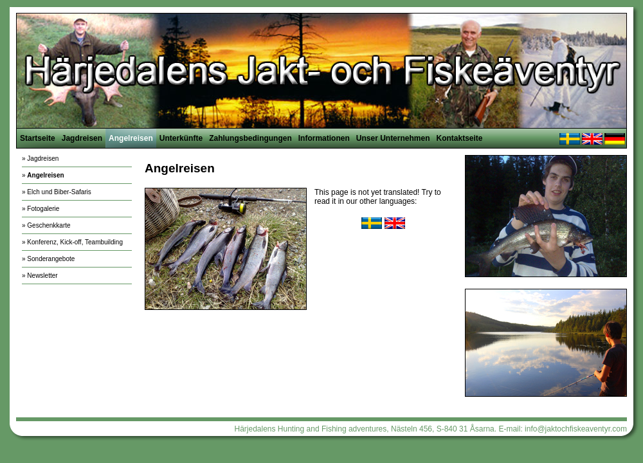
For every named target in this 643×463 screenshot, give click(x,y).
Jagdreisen (82, 138)
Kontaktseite (459, 138)
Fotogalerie (43, 208)
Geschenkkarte (48, 225)
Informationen (324, 138)
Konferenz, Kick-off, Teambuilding (75, 242)
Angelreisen (131, 138)
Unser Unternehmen (393, 138)
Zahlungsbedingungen (250, 138)
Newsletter (42, 275)
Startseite (37, 138)
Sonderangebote (51, 258)
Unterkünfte (181, 138)
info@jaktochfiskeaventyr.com (576, 428)
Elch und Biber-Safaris (59, 191)
